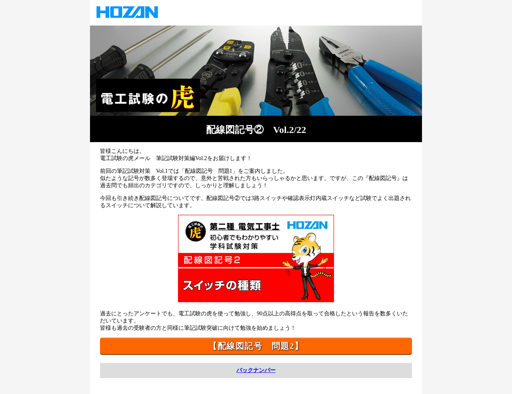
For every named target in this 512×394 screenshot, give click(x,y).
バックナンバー (256, 370)
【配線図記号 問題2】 (255, 346)
